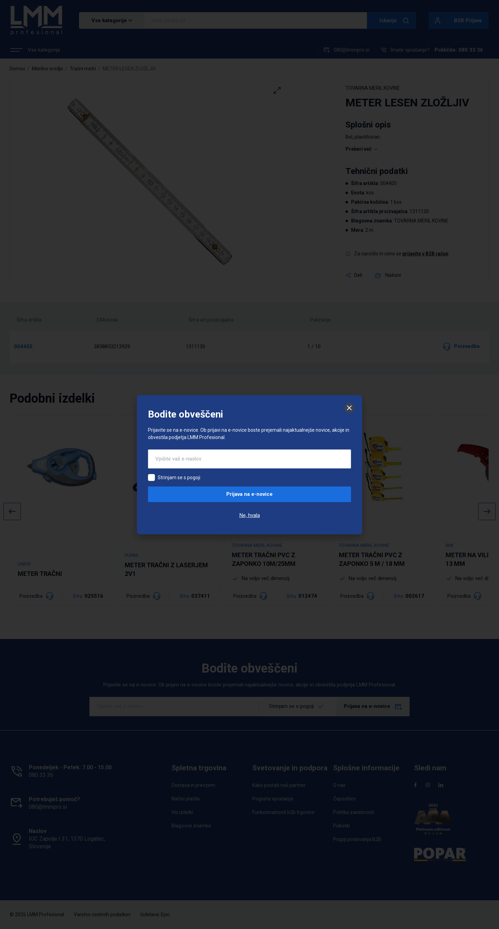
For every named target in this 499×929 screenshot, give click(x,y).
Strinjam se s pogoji (179, 477)
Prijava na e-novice (249, 494)
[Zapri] (349, 408)
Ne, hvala (249, 515)
